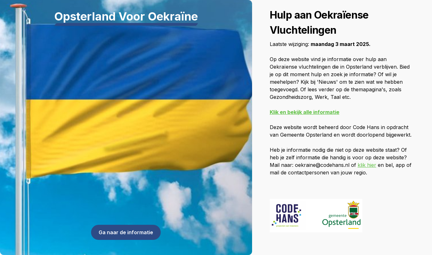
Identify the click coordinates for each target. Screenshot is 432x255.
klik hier (367, 165)
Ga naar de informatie (126, 232)
